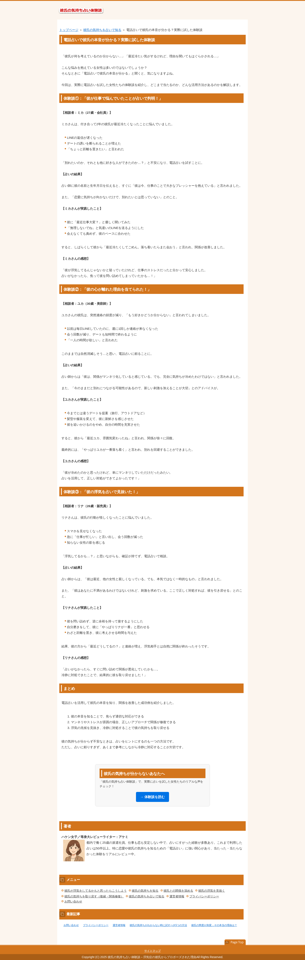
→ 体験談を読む (152, 797)
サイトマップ (152, 950)
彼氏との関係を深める (178, 890)
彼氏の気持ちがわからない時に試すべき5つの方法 (158, 925)
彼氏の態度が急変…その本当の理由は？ (214, 925)
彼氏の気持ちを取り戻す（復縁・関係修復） (94, 896)
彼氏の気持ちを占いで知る (102, 30)
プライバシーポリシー (204, 896)
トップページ (68, 30)
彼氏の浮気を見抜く (211, 890)
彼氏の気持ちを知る (145, 890)
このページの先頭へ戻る (235, 942)
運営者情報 (176, 896)
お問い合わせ (73, 901)
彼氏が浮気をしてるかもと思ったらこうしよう (95, 890)
